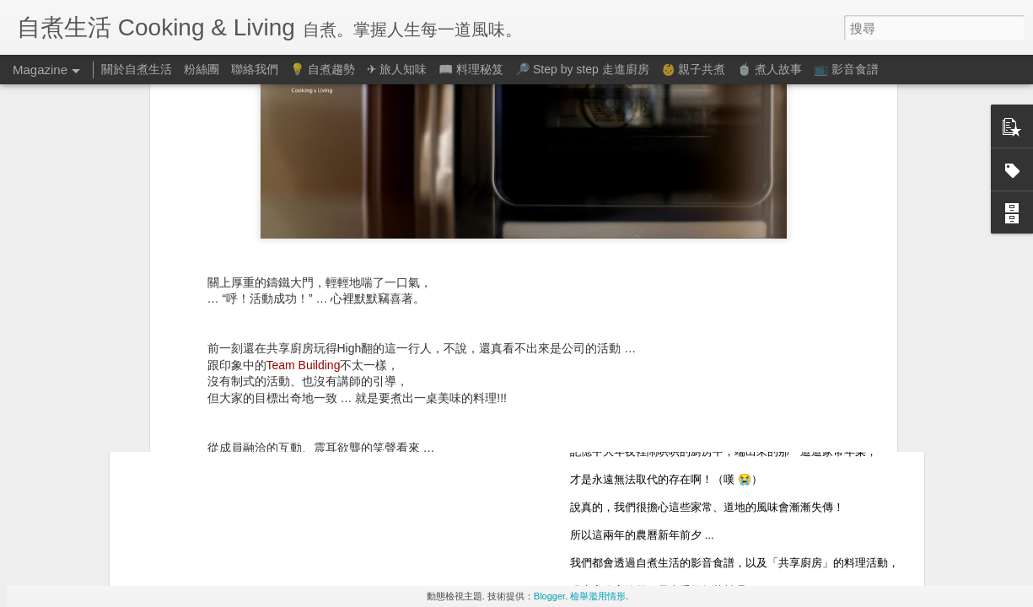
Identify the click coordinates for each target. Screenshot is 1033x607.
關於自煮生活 (136, 69)
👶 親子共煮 (693, 69)
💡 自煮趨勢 (322, 69)
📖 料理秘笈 (470, 69)
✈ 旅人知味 (397, 69)
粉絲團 (201, 69)
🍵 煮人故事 (769, 69)
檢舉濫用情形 (598, 596)
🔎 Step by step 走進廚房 (582, 69)
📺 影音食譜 (846, 69)
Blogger (549, 596)
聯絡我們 (254, 69)
